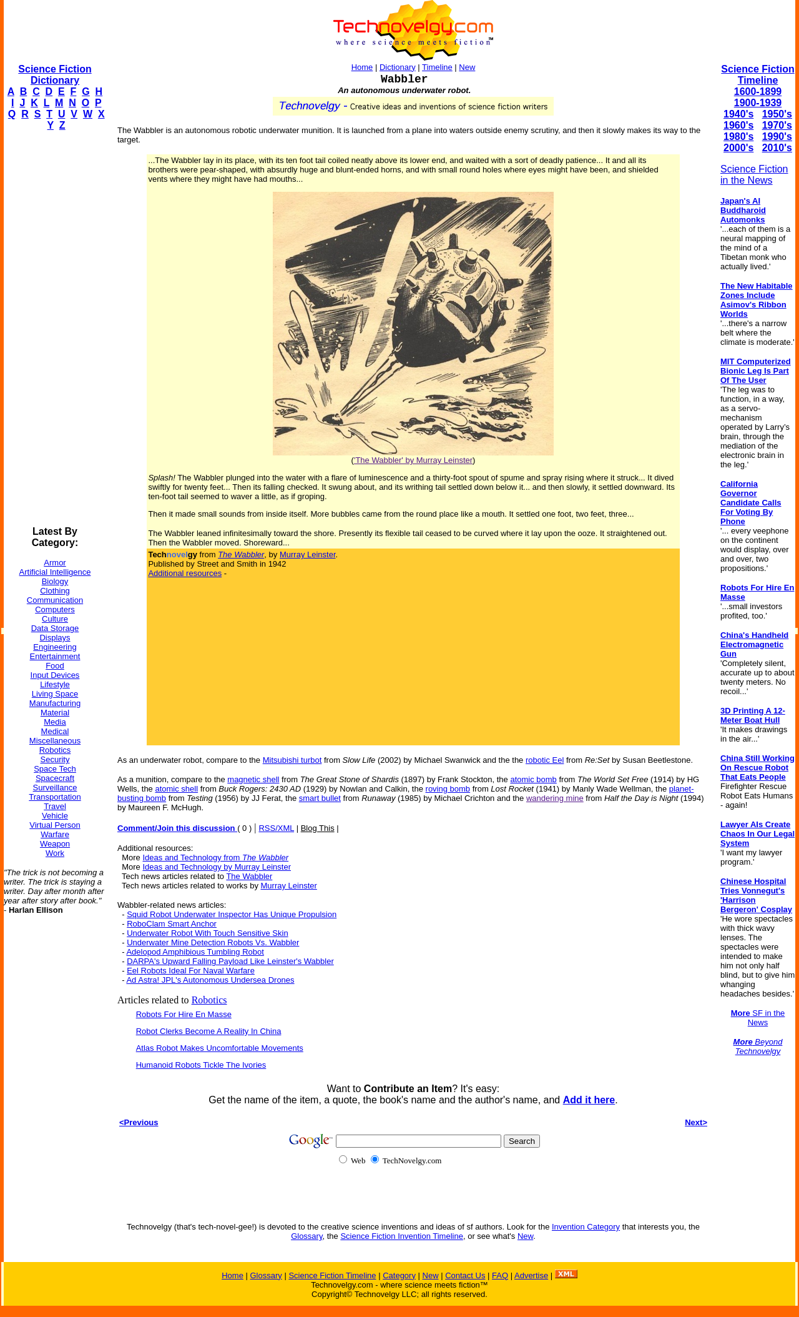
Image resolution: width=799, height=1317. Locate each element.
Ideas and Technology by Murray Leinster (216, 867)
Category (399, 1275)
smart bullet (320, 798)
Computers (55, 609)
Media (55, 722)
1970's (777, 125)
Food (55, 665)
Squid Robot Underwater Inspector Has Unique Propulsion (231, 914)
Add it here (589, 1100)
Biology (55, 581)
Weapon (55, 843)
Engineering (54, 647)
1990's (777, 136)
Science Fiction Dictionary (54, 75)
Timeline (437, 67)
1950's (777, 114)
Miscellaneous (55, 740)
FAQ (500, 1275)
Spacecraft (55, 778)
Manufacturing (55, 703)
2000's (738, 147)
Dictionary (398, 67)
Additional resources (185, 573)
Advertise (531, 1275)
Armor (55, 562)
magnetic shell (253, 779)
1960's (738, 125)
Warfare (55, 834)
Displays (54, 637)
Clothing (55, 590)
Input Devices (55, 675)
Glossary (306, 1236)
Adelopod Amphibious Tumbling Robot (194, 952)
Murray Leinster (308, 554)
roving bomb (448, 788)
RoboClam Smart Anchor (172, 923)
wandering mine (555, 798)
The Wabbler (249, 876)
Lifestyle (55, 684)
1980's (738, 136)
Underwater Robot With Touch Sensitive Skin (207, 933)
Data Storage (55, 628)
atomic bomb (533, 779)
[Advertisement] (54, 328)
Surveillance (55, 787)
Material (55, 712)
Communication (55, 600)
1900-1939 (758, 102)
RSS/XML (276, 828)
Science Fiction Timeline (757, 75)
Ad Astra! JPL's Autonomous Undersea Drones (210, 980)
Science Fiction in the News (754, 175)
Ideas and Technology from (215, 857)
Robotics (55, 750)
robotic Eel (545, 760)
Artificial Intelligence (55, 572)
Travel (55, 806)
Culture (55, 619)
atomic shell (176, 788)
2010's (777, 147)
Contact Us (465, 1275)
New (467, 67)
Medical (55, 731)
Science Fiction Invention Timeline (401, 1236)
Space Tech (55, 768)
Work (55, 853)
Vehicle (55, 815)
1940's (738, 114)
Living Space (55, 693)
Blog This (318, 828)
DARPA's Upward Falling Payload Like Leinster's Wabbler (230, 961)
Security (55, 759)
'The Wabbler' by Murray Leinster (413, 460)
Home (362, 67)
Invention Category (586, 1226)
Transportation (55, 797)
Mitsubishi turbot (292, 760)
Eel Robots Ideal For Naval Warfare (191, 970)
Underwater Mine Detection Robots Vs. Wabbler (213, 942)
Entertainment (55, 656)
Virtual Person (54, 825)
